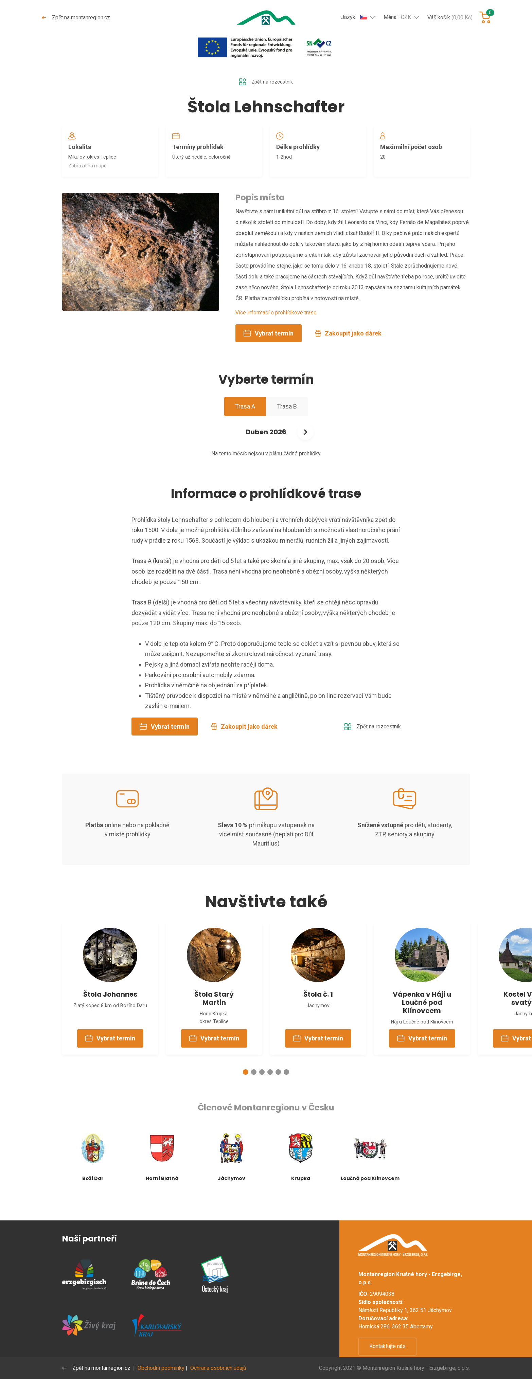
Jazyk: (354, 17)
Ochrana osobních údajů (220, 1368)
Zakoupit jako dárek (348, 348)
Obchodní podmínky (162, 1368)
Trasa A (245, 421)
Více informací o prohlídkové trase (276, 327)
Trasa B (287, 421)
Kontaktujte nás (387, 1346)
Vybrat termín (269, 348)
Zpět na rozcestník (266, 82)
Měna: (397, 17)
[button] (245, 1094)
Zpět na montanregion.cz (76, 17)
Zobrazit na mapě (89, 170)
